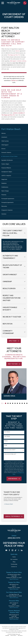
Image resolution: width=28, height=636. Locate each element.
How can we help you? (10, 454)
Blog (14, 562)
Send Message (14, 479)
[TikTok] (15, 550)
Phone (6, 440)
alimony (24, 61)
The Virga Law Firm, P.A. (14, 55)
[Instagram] (12, 550)
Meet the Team (14, 364)
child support (13, 61)
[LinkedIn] (21, 550)
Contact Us (14, 566)
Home (14, 557)
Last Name (7, 436)
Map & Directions (14, 579)
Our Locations (14, 559)
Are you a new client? (9, 449)
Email (5, 445)
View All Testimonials (13, 516)
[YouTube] (6, 550)
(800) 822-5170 (14, 538)
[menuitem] (14, 133)
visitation (19, 61)
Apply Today (14, 341)
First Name (7, 431)
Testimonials (14, 564)
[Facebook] (9, 550)
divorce (17, 51)
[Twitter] (18, 550)
